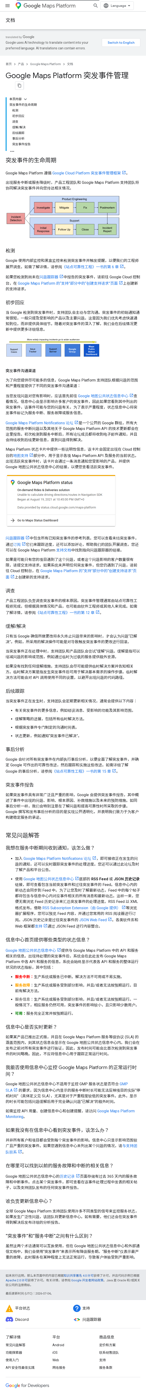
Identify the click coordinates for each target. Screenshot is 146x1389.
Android (58, 1273)
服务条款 (105, 1296)
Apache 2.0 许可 (17, 1208)
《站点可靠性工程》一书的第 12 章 (65, 541)
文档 (10, 20)
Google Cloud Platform (22, 1348)
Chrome (12, 1333)
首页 (9, 64)
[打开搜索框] (135, 5)
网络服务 (59, 1296)
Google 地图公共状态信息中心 (103, 324)
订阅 (17, 473)
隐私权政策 (25, 1375)
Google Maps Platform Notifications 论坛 (39, 351)
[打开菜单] (7, 5)
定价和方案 (107, 1273)
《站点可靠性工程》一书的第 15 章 (81, 699)
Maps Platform (49, 6)
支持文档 (63, 478)
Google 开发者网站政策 (87, 1208)
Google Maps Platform (45, 64)
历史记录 (67, 1104)
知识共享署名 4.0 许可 (79, 1204)
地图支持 (20, 384)
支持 (38, 854)
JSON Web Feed (93, 848)
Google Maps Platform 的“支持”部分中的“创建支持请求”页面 (68, 211)
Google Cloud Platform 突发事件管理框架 (86, 101)
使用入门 (12, 1288)
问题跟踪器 (48, 205)
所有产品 (12, 1356)
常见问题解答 (15, 1273)
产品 (21, 64)
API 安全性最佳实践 (20, 1296)
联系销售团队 (109, 1281)
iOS (55, 1281)
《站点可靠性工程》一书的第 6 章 (90, 195)
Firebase (12, 1341)
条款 (9, 1375)
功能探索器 (14, 1281)
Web (55, 1288)
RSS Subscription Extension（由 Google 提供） (81, 836)
